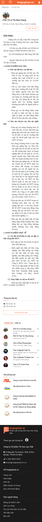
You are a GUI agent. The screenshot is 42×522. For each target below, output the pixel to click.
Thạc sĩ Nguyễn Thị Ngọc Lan (23, 357)
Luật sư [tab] (18, 323)
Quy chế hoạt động (11, 489)
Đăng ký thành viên (11, 502)
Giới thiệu (7, 479)
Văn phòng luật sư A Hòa (21, 386)
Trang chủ (5, 7)
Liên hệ (6, 482)
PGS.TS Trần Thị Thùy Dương (23, 336)
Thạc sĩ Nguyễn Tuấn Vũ (21, 350)
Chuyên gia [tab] (8, 323)
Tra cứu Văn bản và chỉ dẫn (14, 509)
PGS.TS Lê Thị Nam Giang (14, 20)
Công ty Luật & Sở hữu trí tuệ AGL (25, 380)
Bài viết (6, 516)
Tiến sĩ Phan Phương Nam (22, 343)
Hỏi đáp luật (8, 513)
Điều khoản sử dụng (11, 486)
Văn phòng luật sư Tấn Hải (22, 412)
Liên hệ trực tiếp (21, 312)
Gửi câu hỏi (32, 28)
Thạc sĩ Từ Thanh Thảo (21, 364)
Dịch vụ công (8, 506)
